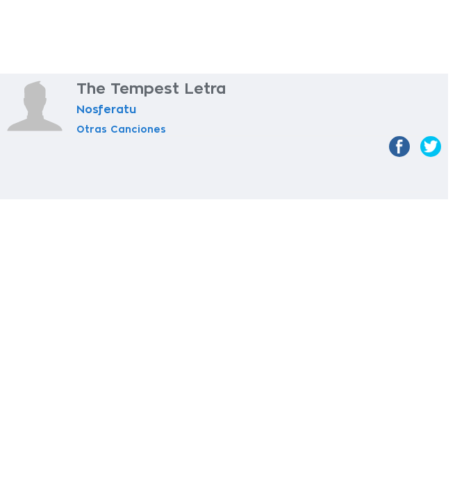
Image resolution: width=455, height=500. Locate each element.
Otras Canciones (121, 129)
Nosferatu (106, 109)
